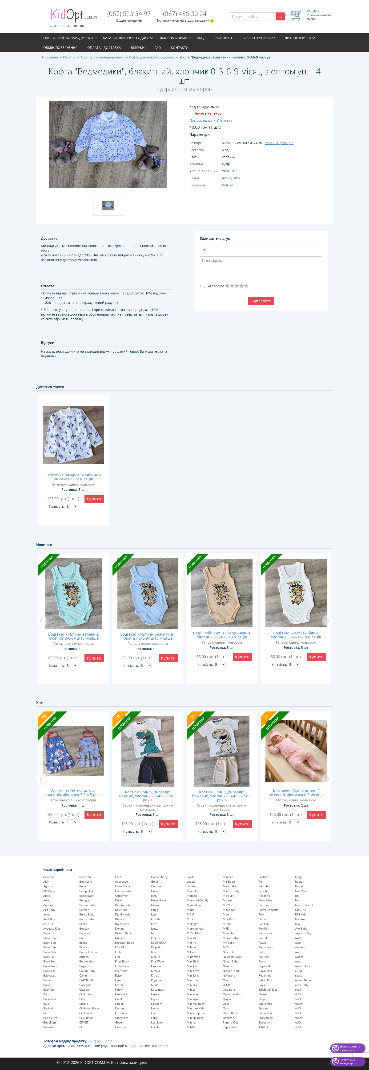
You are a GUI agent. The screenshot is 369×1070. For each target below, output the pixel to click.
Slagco (263, 999)
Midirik (191, 943)
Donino (119, 929)
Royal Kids (265, 971)
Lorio (154, 1018)
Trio (297, 924)
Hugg (154, 910)
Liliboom (156, 1004)
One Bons (229, 990)
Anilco (47, 900)
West (298, 943)
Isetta (154, 929)
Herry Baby (158, 900)
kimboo (156, 966)
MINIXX (191, 1027)
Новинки (223, 37)
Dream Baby (123, 933)
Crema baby (123, 891)
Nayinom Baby (232, 957)
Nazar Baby (230, 961)
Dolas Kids (122, 924)
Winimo (300, 947)
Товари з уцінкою (258, 37)
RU (287, 14)
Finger (119, 1004)
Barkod (48, 1008)
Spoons (263, 1008)
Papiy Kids (229, 1027)
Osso (226, 1004)
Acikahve (49, 877)
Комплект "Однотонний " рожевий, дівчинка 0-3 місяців (296, 792)
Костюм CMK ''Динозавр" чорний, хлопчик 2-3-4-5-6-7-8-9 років (147, 796)
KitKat (155, 975)
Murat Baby (230, 938)
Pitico (262, 919)
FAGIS (119, 985)
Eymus (119, 980)
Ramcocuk (265, 933)
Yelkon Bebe (303, 980)
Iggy (153, 914)
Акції (201, 37)
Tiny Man (301, 891)
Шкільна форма (173, 37)
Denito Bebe (123, 905)
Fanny (119, 990)
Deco (118, 900)
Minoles (228, 877)
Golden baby (159, 877)
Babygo (48, 980)
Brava (83, 947)
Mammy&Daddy (197, 900)
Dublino (120, 938)
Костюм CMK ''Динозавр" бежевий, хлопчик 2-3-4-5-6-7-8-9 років (222, 796)
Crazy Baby (122, 886)
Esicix (118, 975)
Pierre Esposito (268, 910)
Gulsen (155, 891)
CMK (118, 877)
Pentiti (263, 891)
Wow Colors (302, 966)
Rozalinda (265, 975)
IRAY (154, 924)
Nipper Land (231, 971)
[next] (328, 621)
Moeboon (229, 910)
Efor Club (121, 947)
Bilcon (83, 924)
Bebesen (85, 877)
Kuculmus (157, 990)
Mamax (192, 896)
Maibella (192, 891)
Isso (153, 933)
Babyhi (47, 985)
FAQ (158, 47)
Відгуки (138, 47)
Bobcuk (84, 929)
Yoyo (298, 990)
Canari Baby (87, 971)
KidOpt (299, 994)
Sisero (263, 994)
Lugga (191, 882)
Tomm (299, 900)
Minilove (192, 994)
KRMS (155, 985)
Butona (84, 957)
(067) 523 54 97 (129, 13)
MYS (226, 947)
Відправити (261, 301)
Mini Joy (192, 966)
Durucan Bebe (124, 943)
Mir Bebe (229, 882)
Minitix (191, 1022)
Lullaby (191, 886)
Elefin (118, 952)
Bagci (47, 994)
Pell (261, 882)
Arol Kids (49, 919)
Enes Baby (122, 961)
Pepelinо (264, 896)
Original (228, 999)
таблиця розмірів (279, 143)
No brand (229, 975)
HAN (154, 896)
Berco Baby (86, 914)
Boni (82, 938)
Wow (298, 961)
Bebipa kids (86, 891)
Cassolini (85, 990)
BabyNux (49, 990)
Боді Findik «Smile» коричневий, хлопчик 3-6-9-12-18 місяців (222, 635)
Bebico (83, 886)
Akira (46, 896)
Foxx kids (121, 1013)
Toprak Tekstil (304, 905)
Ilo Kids (155, 919)
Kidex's (155, 957)
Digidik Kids (122, 914)
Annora (48, 905)
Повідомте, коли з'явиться (210, 120)
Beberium (49, 1027)
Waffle (299, 938)
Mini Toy (192, 980)
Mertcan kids (195, 929)
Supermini (265, 1022)
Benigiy (84, 900)
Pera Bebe (265, 900)
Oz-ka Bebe (230, 1013)
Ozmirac (228, 1018)
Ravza (262, 943)
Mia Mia (192, 938)
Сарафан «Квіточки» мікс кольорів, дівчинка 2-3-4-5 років (74, 792)
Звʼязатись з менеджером (348, 1061)
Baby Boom (50, 938)
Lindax (155, 1008)
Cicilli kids (85, 1013)
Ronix (262, 961)
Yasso (298, 975)
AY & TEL (49, 924)
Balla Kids (49, 999)
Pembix (263, 886)
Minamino (193, 957)
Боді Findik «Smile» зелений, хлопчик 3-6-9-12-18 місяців (73, 636)
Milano (191, 947)
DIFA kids (121, 910)
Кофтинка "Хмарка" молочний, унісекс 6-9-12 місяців (74, 477)
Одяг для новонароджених (68, 37)
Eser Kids (121, 971)
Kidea (154, 952)
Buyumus (85, 966)
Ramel (263, 938)
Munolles (229, 933)
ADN (46, 882)
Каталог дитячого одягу (126, 37)
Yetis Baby (301, 985)
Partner (264, 877)
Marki (190, 910)
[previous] (41, 621)
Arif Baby (49, 910)
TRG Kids (300, 914)
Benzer (84, 910)
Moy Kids (229, 919)
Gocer (119, 1022)
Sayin (262, 985)
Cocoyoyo (121, 882)
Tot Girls (300, 910)
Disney (119, 919)
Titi (297, 896)
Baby (46, 933)
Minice (191, 990)
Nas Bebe (229, 952)
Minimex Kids (195, 1008)
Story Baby (266, 1018)
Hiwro (155, 905)
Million (191, 952)
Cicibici (83, 1004)
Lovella (155, 1027)
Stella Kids (265, 1013)
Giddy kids (121, 1018)
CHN (82, 999)
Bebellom (49, 1022)
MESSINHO (194, 933)
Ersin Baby (122, 966)
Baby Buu (49, 943)
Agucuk (48, 886)
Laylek (155, 999)
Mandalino (194, 905)
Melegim (192, 924)
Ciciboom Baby (89, 1008)
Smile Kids (265, 1004)
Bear (46, 1013)
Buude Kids (86, 961)
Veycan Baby (303, 933)
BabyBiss (49, 971)
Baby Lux (49, 957)
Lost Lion (157, 1022)
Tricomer (301, 919)
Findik (119, 999)
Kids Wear (157, 961)
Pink (261, 914)
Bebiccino (85, 882)
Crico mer (121, 896)
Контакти (180, 47)
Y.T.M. (299, 971)
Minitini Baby (195, 1018)
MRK (226, 929)
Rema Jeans (266, 947)
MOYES (228, 924)
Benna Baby (87, 905)
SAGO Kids (266, 980)
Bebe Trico (50, 1018)
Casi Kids (85, 985)
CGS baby (85, 994)
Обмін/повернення (60, 47)
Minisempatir (195, 1013)
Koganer (156, 980)
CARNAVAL (86, 980)
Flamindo (121, 1008)
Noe (225, 980)
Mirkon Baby (231, 891)
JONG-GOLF (158, 943)
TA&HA (263, 1027)
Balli (46, 1004)
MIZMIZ (228, 905)
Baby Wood (50, 966)
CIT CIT (83, 1022)
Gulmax (156, 886)
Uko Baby (301, 929)
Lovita (191, 877)
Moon (226, 914)
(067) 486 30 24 (185, 13)
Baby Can (49, 947)
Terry (298, 877)
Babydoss (49, 975)
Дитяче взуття (298, 37)
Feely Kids (121, 994)
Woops (299, 957)
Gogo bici (121, 1027)
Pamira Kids (230, 1022)
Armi (46, 914)
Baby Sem (49, 961)
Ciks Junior (86, 1018)
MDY (190, 919)
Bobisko (84, 933)
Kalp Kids (157, 947)
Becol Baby (86, 896)
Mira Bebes (230, 886)
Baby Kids (49, 952)
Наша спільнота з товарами (350, 1048)
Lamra (155, 994)
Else (117, 957)
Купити (94, 499)
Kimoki (155, 971)
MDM (190, 914)
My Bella (228, 943)
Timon (299, 886)
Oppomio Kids (232, 994)
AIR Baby (49, 891)
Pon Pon (264, 929)
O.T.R (226, 985)
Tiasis (298, 882)
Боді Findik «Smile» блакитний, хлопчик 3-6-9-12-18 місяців (147, 636)
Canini (83, 975)
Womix (299, 952)
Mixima (228, 900)
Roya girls (265, 966)
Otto (226, 1008)
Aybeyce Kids (51, 929)
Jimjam (155, 938)
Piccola (263, 905)
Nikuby (227, 966)
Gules (155, 882)
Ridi (261, 952)
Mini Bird (193, 961)
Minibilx (192, 985)
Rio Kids (264, 957)
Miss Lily (228, 896)
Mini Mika (193, 975)
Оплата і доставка (104, 47)
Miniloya (192, 999)
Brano (83, 943)
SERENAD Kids (268, 990)
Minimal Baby (196, 1004)
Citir (82, 1027)
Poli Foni (264, 924)
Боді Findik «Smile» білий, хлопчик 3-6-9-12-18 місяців (296, 635)
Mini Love (193, 971)
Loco (154, 1013)
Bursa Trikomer (89, 952)
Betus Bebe (86, 919)
